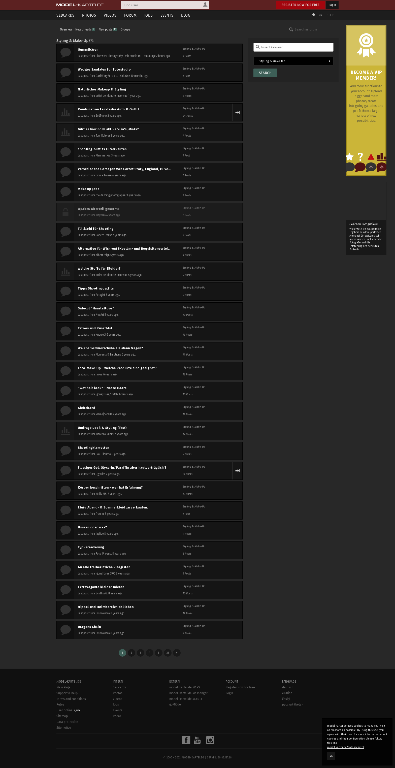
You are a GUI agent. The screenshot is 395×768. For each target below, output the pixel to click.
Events (167, 15)
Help (330, 15)
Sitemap (62, 716)
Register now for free (301, 5)
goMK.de (175, 704)
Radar (117, 716)
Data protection (67, 722)
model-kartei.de (193, 757)
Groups (125, 29)
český (286, 699)
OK (331, 755)
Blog (185, 15)
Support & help (67, 693)
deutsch (287, 687)
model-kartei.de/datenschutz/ (345, 747)
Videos (110, 15)
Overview (66, 29)
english (287, 693)
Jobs (148, 15)
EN (320, 15)
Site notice (63, 727)
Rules (60, 704)
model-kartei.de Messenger (188, 693)
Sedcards (65, 15)
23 (168, 652)
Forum (130, 15)
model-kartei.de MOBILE (186, 699)
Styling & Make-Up (72, 40)
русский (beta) (292, 704)
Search (265, 73)
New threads (85, 29)
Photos (89, 15)
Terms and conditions (71, 699)
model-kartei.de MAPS (184, 687)
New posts (108, 29)
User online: (68, 710)
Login (332, 5)
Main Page (63, 687)
